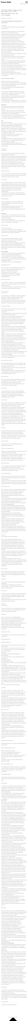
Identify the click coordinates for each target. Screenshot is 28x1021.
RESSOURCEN (22, 3)
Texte (27, 3)
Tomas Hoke (6, 2)
